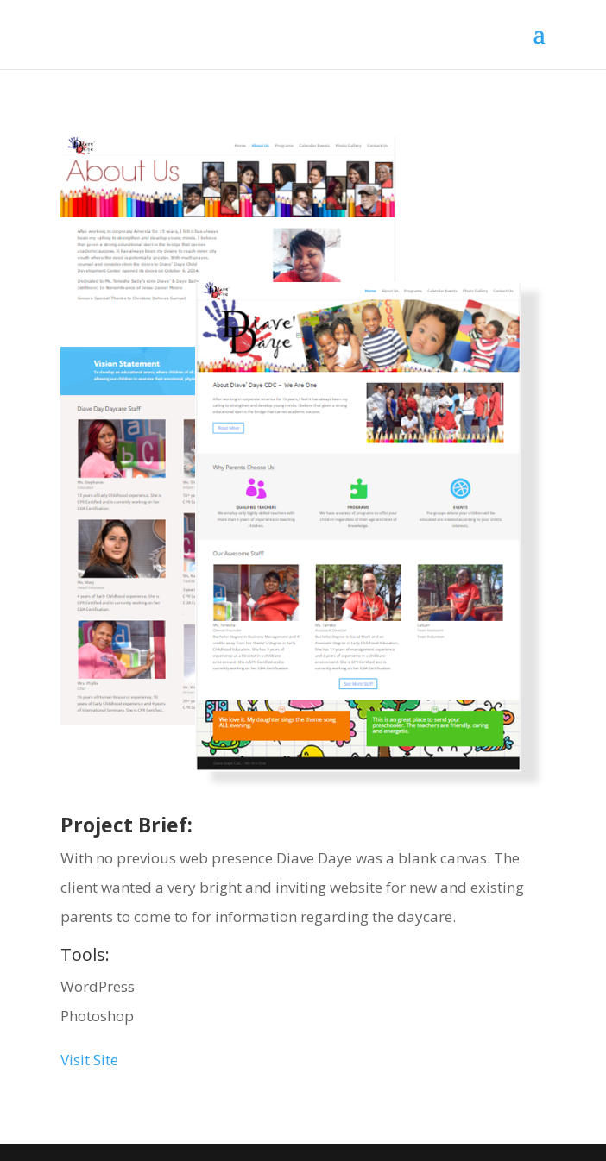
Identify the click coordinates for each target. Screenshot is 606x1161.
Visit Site (89, 1060)
